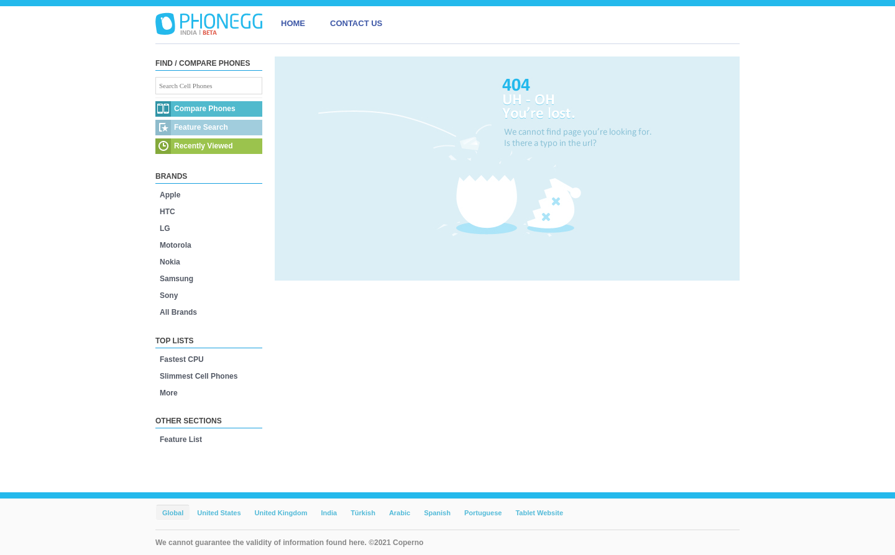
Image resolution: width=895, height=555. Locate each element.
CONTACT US (356, 23)
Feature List (181, 439)
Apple (170, 195)
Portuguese (483, 513)
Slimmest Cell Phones (198, 376)
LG (165, 228)
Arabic (399, 513)
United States (219, 513)
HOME (293, 23)
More (169, 393)
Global (172, 513)
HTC (167, 211)
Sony (169, 295)
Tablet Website (539, 513)
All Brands (178, 312)
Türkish (363, 513)
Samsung (176, 278)
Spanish (437, 513)
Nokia (170, 262)
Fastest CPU (182, 359)
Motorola (175, 245)
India (329, 513)
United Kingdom (281, 513)
